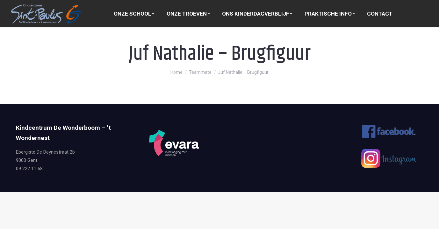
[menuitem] (134, 14)
